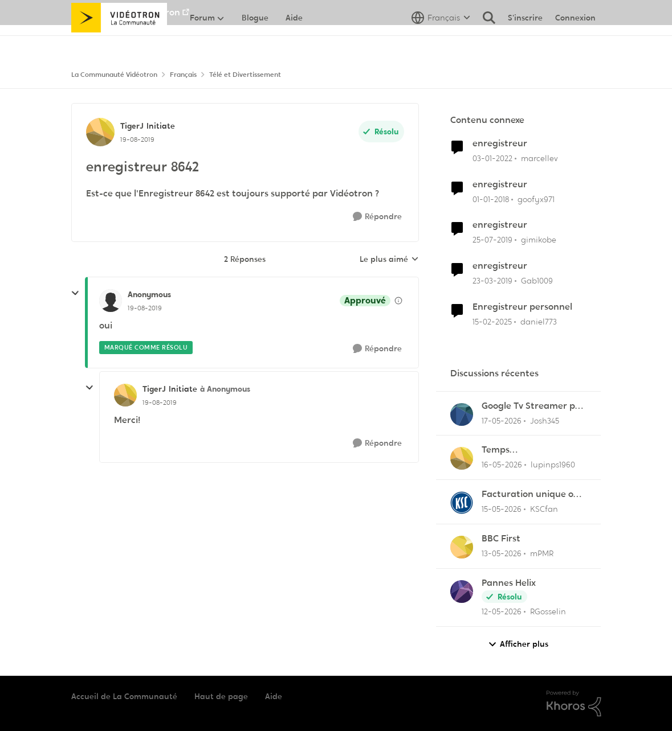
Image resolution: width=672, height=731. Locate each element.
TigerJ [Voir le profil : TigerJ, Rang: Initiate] (132, 126)
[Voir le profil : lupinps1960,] (461, 458)
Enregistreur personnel (522, 307)
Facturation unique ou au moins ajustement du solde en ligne (530, 494)
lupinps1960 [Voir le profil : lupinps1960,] (553, 464)
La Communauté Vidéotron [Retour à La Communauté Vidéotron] (114, 74)
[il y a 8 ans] (491, 199)
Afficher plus (518, 644)
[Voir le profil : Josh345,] (461, 414)
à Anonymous (225, 389)
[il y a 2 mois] (502, 420)
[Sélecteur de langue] (440, 42)
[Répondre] (377, 216)
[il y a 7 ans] (492, 240)
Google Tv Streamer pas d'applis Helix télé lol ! (533, 406)
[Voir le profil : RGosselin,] (461, 591)
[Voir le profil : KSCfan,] (461, 502)
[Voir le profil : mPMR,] (461, 547)
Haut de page (221, 696)
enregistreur (500, 143)
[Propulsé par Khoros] (574, 704)
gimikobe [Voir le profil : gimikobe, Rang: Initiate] (538, 240)
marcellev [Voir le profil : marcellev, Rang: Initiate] (539, 158)
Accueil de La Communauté (124, 696)
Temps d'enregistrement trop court (530, 450)
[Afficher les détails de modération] (398, 300)
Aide (273, 696)
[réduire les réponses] (75, 293)
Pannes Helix (509, 583)
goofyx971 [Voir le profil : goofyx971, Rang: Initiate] (536, 199)
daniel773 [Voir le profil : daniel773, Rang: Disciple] (538, 322)
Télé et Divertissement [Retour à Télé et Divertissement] (245, 74)
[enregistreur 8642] (145, 308)
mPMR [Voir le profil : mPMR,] (541, 553)
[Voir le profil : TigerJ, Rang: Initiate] (100, 132)
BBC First (501, 538)
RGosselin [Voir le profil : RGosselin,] (548, 611)
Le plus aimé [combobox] (389, 259)
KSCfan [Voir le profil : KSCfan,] (544, 509)
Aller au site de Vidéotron (125, 12)
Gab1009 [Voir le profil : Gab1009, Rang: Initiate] (537, 281)
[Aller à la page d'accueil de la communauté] (119, 43)
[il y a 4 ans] (492, 159)
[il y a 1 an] (492, 322)
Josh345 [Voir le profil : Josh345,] (544, 420)
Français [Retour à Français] (183, 74)
